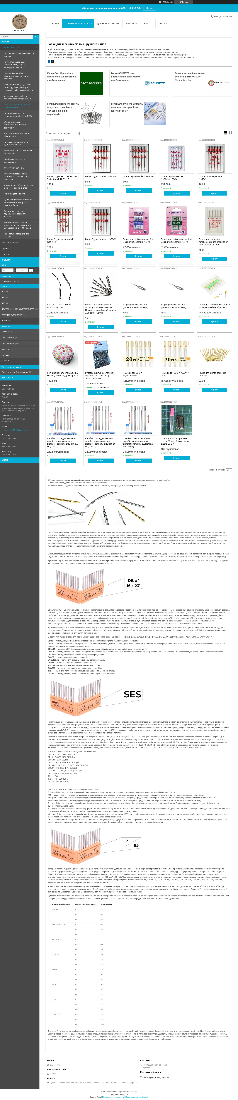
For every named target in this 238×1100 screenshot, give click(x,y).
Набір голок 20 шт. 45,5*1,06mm (132, 374)
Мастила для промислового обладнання (17, 134)
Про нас (5, 248)
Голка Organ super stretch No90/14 (60, 240)
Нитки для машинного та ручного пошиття (16, 143)
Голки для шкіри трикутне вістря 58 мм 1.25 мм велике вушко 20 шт (175, 441)
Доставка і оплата (10, 242)
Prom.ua (133, 1092)
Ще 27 (7, 320)
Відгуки (5, 254)
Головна (54, 23)
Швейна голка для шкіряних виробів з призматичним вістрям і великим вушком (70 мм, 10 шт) (138, 442)
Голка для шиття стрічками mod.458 (213, 374)
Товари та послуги (11, 47)
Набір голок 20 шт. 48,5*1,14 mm (175, 374)
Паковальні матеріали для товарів (16, 235)
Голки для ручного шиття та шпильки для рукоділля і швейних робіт (127, 107)
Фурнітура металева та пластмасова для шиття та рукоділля (16, 176)
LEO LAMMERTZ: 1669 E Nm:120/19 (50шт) (59, 306)
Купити (62, 193)
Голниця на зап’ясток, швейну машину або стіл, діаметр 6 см (62, 374)
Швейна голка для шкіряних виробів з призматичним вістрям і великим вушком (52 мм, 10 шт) (62, 442)
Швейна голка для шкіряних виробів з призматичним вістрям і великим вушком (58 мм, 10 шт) (100, 442)
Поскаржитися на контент (113, 1097)
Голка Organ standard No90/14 (138, 176)
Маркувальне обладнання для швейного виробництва (18, 186)
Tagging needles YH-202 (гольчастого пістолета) (135, 306)
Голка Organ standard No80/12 (100, 239)
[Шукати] (36, 36)
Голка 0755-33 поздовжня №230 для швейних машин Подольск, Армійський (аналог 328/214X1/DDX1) (100, 308)
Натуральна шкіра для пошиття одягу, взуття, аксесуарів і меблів (15, 64)
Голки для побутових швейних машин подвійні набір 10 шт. (214, 306)
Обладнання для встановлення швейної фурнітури (15, 125)
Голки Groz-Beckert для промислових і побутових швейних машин (61, 76)
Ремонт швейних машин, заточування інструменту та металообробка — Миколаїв (18, 225)
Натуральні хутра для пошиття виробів (19, 54)
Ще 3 (6, 361)
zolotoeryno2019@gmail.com (15, 430)
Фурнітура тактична (14, 167)
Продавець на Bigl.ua (119, 1094)
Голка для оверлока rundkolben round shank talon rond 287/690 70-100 (213, 242)
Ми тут (149, 8)
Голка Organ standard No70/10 (100, 176)
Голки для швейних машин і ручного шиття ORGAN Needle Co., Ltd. (190, 76)
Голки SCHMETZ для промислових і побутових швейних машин (125, 76)
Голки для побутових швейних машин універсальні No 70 (138, 240)
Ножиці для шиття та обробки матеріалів (18, 152)
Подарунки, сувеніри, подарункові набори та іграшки (15, 214)
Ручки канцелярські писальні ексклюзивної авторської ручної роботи (18, 202)
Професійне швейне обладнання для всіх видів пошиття (16, 76)
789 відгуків (168, 2)
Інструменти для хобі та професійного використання (17, 97)
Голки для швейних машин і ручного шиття (17, 106)
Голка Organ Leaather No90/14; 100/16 (172, 178)
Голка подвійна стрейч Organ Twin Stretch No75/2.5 (62, 178)
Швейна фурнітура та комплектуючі (14, 160)
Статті (147, 23)
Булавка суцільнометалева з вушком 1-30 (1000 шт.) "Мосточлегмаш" (100, 376)
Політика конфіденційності (136, 1097)
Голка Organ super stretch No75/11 (212, 178)
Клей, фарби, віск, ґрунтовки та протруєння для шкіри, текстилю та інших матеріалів (18, 87)
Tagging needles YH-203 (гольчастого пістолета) (173, 306)
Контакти (131, 23)
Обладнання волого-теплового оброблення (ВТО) (18, 114)
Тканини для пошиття (14, 193)
